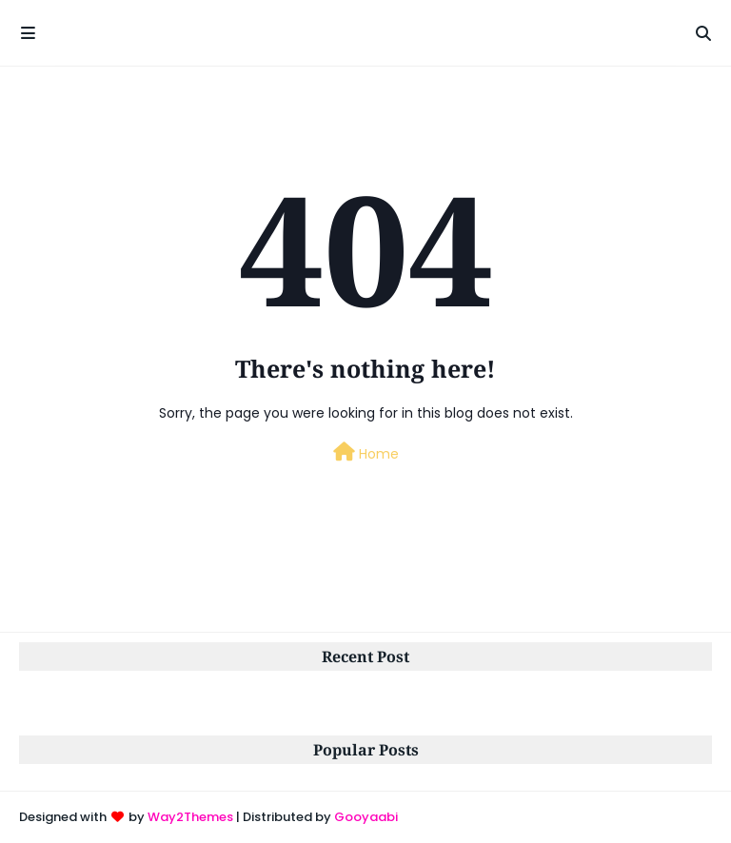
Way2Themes (190, 817)
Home (366, 452)
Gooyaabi (366, 817)
